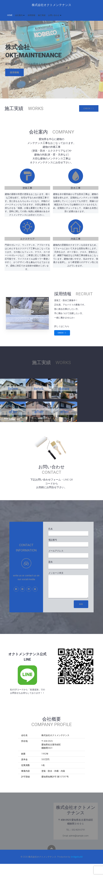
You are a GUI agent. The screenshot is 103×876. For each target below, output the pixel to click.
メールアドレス (68, 562)
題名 (68, 573)
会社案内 (20, 15)
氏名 (68, 540)
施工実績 (41, 15)
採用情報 (31, 15)
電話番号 (68, 551)
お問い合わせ (55, 15)
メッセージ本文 (68, 595)
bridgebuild (76, 868)
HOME (9, 15)
